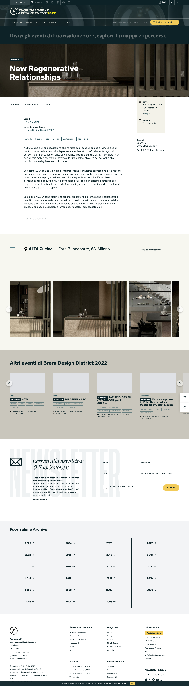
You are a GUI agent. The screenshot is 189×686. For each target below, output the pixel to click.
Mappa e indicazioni (151, 251)
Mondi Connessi (113, 633)
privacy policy (126, 500)
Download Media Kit (153, 627)
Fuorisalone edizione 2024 (79, 663)
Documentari (112, 663)
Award (52, 22)
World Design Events (77, 629)
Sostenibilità (70, 139)
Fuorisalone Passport (153, 638)
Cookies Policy (27, 671)
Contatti (148, 648)
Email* (106, 486)
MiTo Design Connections (155, 645)
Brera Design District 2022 (39, 130)
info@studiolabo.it (19, 645)
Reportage (64, 22)
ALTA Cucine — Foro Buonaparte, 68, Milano (152, 108)
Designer (73, 640)
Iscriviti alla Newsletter (155, 664)
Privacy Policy (15, 671)
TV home (110, 656)
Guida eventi (16, 22)
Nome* (106, 475)
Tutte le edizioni (75, 667)
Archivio (110, 640)
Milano (109, 622)
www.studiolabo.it (19, 648)
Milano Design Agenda (78, 622)
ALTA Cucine (32, 122)
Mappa (29, 22)
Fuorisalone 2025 (114, 636)
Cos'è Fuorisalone (152, 634)
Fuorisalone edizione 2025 (79, 659)
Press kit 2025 (150, 630)
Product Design (53, 139)
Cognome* (148, 475)
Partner (148, 641)
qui (125, 683)
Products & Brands (114, 667)
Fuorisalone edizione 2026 (79, 656)
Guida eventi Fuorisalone (79, 625)
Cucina (38, 139)
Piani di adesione (154, 623)
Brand (71, 636)
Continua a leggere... (36, 219)
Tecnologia (85, 139)
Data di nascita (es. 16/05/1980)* (159, 486)
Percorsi (40, 22)
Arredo (28, 139)
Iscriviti (171, 501)
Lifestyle (110, 629)
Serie (109, 659)
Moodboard (74, 633)
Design (110, 625)
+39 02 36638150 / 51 (20, 642)
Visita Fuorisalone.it (165, 22)
